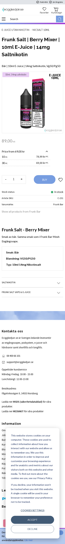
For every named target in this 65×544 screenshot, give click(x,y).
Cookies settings (32, 510)
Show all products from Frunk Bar (21, 211)
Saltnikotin (8, 282)
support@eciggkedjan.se (20, 362)
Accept (32, 519)
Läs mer (28, 540)
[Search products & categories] (32, 19)
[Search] (59, 19)
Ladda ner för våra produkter (23, 411)
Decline (33, 528)
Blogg (5, 449)
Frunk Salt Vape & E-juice (16, 292)
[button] (5, 20)
